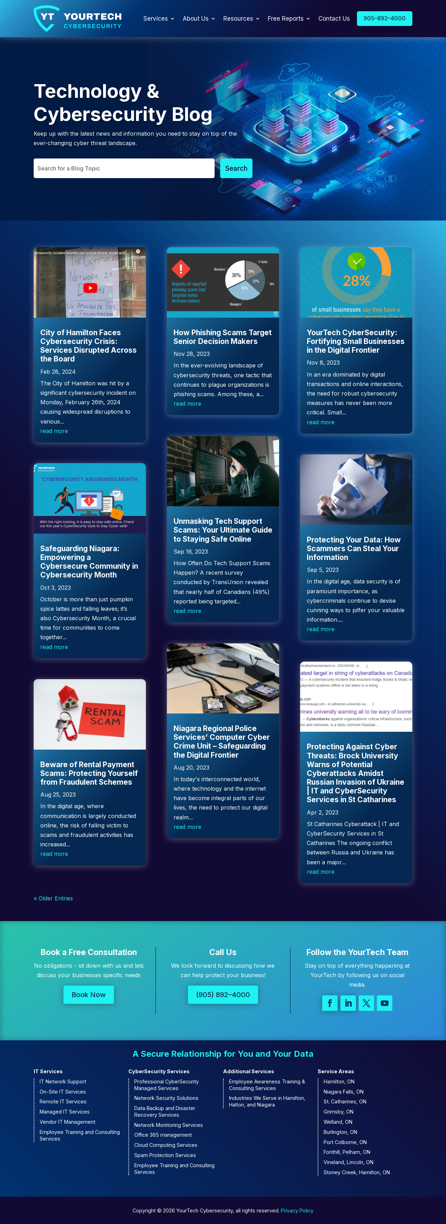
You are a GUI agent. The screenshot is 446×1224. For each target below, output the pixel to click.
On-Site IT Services (63, 1092)
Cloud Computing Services (165, 1145)
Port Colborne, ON (345, 1142)
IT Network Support (63, 1081)
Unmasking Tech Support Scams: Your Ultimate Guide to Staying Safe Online (223, 530)
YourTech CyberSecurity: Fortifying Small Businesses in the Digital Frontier (356, 341)
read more (54, 430)
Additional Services (248, 1071)
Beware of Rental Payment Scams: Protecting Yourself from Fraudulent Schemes (89, 773)
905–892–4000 (385, 18)
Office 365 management (163, 1135)
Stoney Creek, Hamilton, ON (357, 1172)
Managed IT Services (65, 1112)
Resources (238, 18)
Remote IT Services (63, 1101)
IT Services (48, 1071)
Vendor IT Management (67, 1122)
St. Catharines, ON (345, 1101)
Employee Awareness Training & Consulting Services (267, 1084)
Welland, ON (338, 1122)
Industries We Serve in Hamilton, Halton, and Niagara (267, 1101)
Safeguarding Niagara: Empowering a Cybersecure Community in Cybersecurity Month (89, 562)
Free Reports (286, 18)
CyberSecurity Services (159, 1071)
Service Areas (336, 1071)
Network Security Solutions (166, 1098)
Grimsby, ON (338, 1112)
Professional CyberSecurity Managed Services (166, 1084)
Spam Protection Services (165, 1155)
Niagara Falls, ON (344, 1092)
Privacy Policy (297, 1210)
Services (155, 18)
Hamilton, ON (339, 1081)
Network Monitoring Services (168, 1125)
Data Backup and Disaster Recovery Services (164, 1111)
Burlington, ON (340, 1132)
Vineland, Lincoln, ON (348, 1162)
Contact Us (334, 18)
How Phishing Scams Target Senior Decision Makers (223, 337)
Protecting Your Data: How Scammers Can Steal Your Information (354, 548)
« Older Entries (53, 898)
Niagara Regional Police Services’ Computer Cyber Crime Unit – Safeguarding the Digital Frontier (222, 741)
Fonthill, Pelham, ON (347, 1152)
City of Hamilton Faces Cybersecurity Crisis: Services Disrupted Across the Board (88, 346)
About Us (196, 18)
